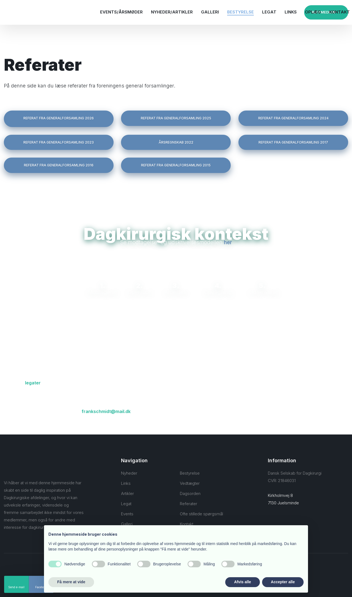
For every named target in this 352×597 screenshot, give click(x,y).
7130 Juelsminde (283, 502)
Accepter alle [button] (283, 582)
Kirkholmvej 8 (280, 495)
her (228, 242)
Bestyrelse (240, 12)
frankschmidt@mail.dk (106, 411)
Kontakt (339, 12)
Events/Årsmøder (121, 12)
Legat (269, 12)
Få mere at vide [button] (71, 582)
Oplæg (313, 12)
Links (291, 12)
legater (33, 383)
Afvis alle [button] (242, 582)
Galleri (210, 12)
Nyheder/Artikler (172, 12)
